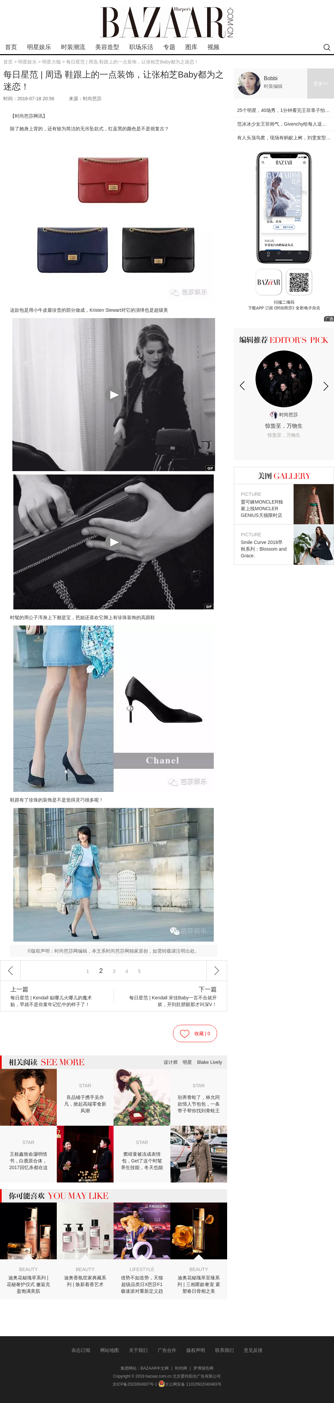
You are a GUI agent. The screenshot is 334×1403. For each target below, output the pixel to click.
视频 (213, 47)
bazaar (167, 22)
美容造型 (107, 47)
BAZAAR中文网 (155, 1368)
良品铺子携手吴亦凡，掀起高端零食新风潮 (85, 1104)
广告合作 (167, 1350)
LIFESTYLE (142, 1269)
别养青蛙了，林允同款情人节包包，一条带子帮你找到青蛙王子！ (199, 1104)
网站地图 (109, 1350)
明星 (187, 1062)
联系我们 (224, 1350)
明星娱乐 (39, 47)
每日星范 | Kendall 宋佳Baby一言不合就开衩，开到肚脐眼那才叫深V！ (172, 996)
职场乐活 (141, 47)
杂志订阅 (80, 1350)
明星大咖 (51, 61)
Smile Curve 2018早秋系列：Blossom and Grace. (264, 544)
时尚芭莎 (284, 414)
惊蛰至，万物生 (284, 431)
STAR (85, 1085)
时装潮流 (73, 47)
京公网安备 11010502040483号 (189, 1384)
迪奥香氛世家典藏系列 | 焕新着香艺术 (85, 1281)
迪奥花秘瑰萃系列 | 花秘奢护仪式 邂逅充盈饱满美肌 (28, 1284)
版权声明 (195, 1350)
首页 (11, 47)
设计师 (171, 1062)
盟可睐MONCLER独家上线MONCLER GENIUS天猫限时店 (264, 504)
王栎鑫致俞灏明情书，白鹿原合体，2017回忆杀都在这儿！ (28, 1161)
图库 (191, 47)
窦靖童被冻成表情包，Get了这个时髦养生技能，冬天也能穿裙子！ (142, 1161)
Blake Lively (209, 1062)
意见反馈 (253, 1350)
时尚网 (181, 1368)
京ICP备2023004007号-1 (135, 1384)
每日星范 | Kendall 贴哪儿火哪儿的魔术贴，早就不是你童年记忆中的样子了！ (55, 996)
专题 (169, 47)
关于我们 (138, 1350)
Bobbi (271, 78)
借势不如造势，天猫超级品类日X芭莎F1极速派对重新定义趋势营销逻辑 (142, 1284)
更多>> (320, 83)
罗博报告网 (203, 1368)
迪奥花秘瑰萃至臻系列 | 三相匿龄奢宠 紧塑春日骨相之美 (198, 1284)
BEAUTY (28, 1269)
